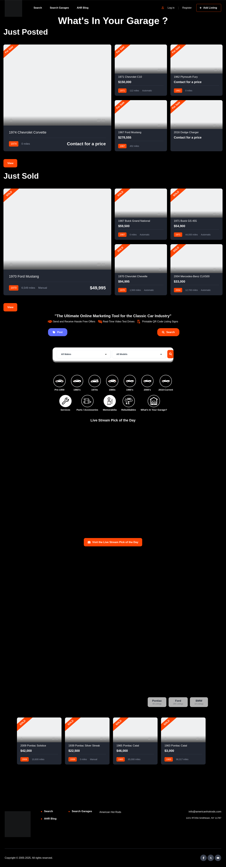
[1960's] (77, 381)
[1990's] (130, 381)
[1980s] (112, 381)
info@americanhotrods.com (205, 811)
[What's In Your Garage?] (154, 401)
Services (65, 409)
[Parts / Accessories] (87, 401)
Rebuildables (128, 409)
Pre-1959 (59, 389)
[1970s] (95, 381)
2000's (147, 389)
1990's (129, 389)
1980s (112, 389)
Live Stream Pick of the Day (113, 420)
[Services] (65, 401)
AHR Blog (83, 7)
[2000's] (147, 381)
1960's (77, 389)
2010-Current (166, 389)
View (10, 163)
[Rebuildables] (129, 401)
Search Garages (59, 7)
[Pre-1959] (59, 381)
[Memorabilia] (110, 401)
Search (38, 7)
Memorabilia (110, 409)
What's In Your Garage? (154, 409)
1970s (94, 389)
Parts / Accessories (87, 409)
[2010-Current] (166, 381)
